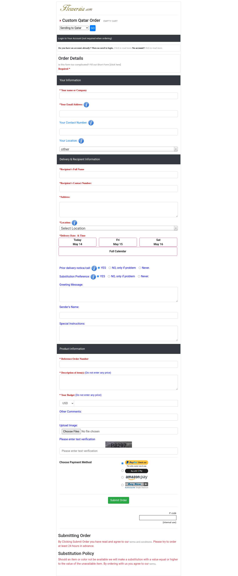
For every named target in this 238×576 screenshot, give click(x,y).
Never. (146, 267)
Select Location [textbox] (73, 228)
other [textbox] (65, 149)
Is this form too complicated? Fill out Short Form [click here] (89, 64)
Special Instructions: (72, 323)
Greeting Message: (71, 284)
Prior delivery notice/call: (78, 268)
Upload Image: (69, 425)
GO (93, 28)
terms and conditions (140, 542)
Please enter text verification (77, 439)
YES (103, 267)
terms (152, 564)
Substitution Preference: (78, 276)
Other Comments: (71, 411)
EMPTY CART (110, 21)
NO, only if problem (124, 267)
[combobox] (119, 149)
